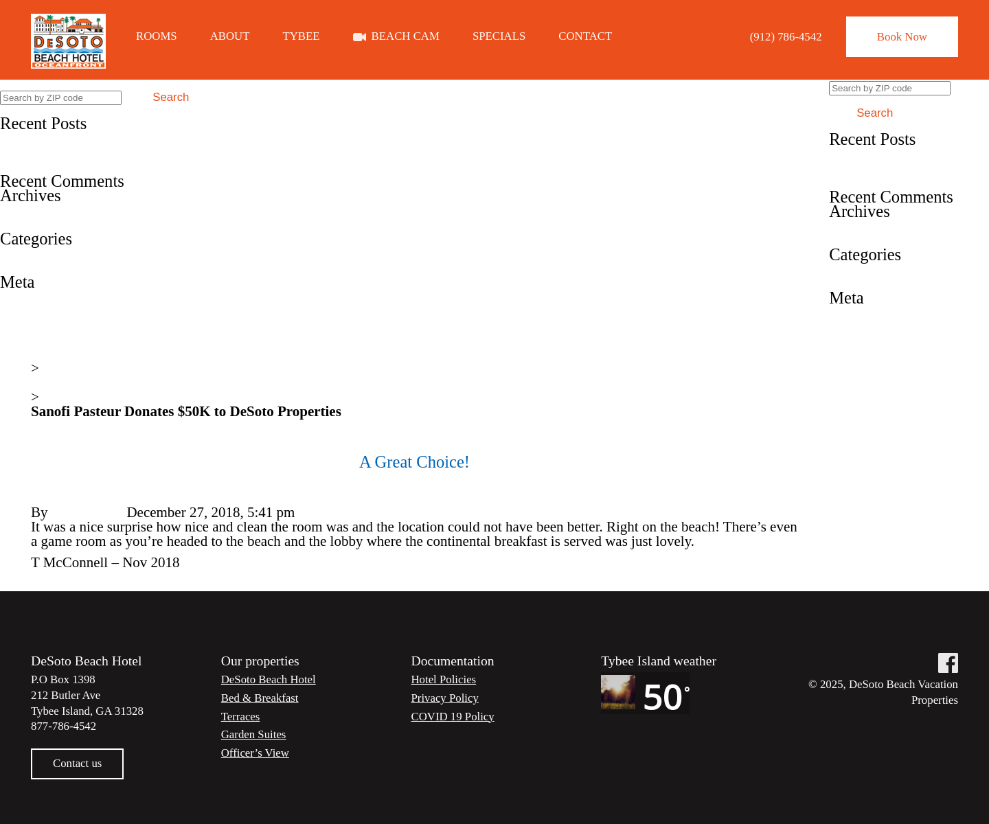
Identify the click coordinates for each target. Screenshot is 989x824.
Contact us (77, 763)
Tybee (301, 37)
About (230, 37)
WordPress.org (42, 339)
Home (48, 353)
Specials (499, 37)
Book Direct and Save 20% (78, 137)
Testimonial (34, 267)
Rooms (156, 37)
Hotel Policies (444, 679)
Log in (19, 296)
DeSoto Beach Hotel (268, 679)
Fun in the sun (41, 152)
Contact (585, 37)
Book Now (902, 36)
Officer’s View (255, 752)
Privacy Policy (445, 698)
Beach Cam (406, 37)
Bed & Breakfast (260, 698)
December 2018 (46, 224)
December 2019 (46, 209)
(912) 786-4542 (786, 36)
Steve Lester (87, 512)
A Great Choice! (47, 166)
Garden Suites (253, 734)
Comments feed (45, 325)
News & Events (76, 382)
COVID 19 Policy (452, 716)
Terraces (240, 716)
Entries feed (34, 310)
